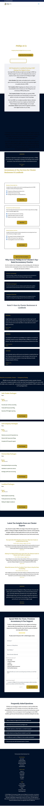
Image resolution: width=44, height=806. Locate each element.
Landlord (8, 663)
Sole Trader (9, 660)
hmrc (28, 557)
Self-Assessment (25, 571)
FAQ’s (22, 788)
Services (22, 779)
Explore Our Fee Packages (18, 61)
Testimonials (22, 774)
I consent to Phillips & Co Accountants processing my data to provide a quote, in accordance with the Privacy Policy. (21, 683)
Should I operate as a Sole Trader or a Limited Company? (18, 729)
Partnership (9, 665)
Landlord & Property (22, 762)
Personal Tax (22, 765)
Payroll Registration (22, 791)
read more (22, 550)
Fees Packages (22, 773)
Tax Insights (22, 777)
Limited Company (10, 661)
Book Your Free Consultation (25, 55)
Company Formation (22, 790)
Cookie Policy (22, 787)
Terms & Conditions (22, 785)
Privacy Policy (22, 784)
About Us (22, 771)
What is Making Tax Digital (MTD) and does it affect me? (18, 721)
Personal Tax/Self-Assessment (13, 666)
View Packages (22, 416)
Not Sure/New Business (11, 668)
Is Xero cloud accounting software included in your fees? (18, 733)
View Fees (22, 200)
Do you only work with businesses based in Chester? (17, 742)
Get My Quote (32, 687)
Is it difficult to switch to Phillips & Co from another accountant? (19, 738)
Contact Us (22, 776)
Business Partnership (22, 763)
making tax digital (22, 543)
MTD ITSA (28, 543)
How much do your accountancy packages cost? (16, 725)
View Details (22, 245)
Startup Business (22, 766)
